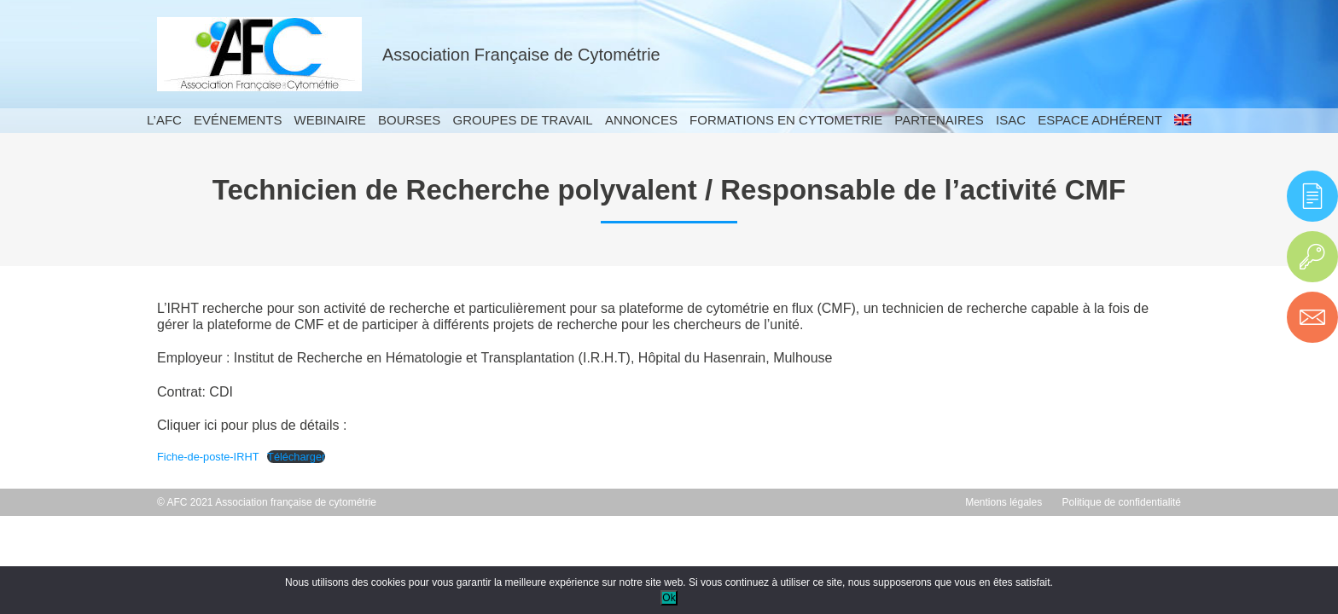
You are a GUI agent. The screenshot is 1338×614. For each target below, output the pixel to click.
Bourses (409, 120)
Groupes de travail (522, 120)
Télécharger (296, 456)
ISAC (1011, 120)
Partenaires (938, 120)
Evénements (238, 120)
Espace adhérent (1100, 120)
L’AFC (164, 120)
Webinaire (330, 120)
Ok (668, 598)
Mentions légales (1003, 502)
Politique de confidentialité (1121, 502)
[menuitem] (1182, 120)
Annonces (641, 120)
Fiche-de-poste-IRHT (208, 456)
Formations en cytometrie (785, 120)
